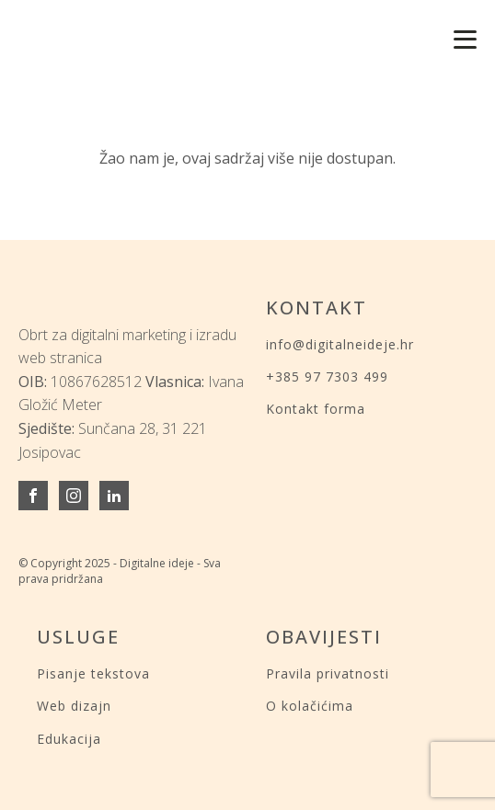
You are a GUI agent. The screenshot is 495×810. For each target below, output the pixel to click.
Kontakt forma (315, 409)
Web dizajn (74, 706)
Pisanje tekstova (93, 673)
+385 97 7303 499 (327, 376)
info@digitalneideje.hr (340, 344)
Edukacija (69, 739)
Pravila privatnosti (327, 673)
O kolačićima (309, 706)
